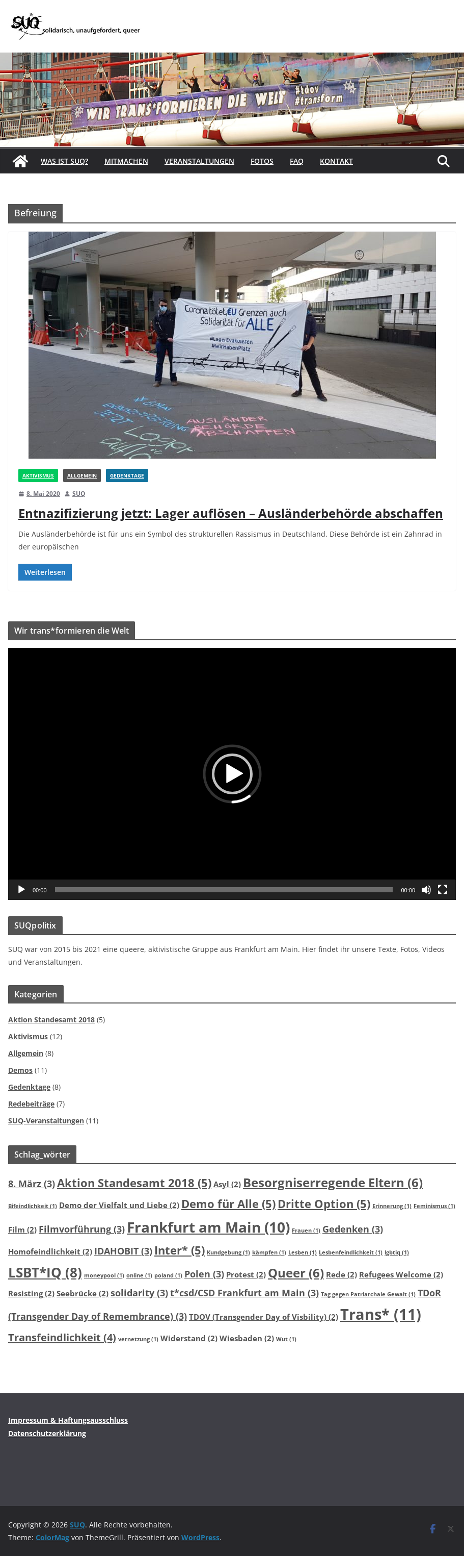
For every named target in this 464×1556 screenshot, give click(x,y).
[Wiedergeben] (21, 890)
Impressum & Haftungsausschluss (68, 1420)
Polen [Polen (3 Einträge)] (204, 1274)
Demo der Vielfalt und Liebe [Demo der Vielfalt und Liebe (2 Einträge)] (119, 1205)
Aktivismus (38, 475)
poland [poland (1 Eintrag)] (168, 1275)
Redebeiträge (31, 1104)
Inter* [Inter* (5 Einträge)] (179, 1250)
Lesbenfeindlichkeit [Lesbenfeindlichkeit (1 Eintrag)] (351, 1252)
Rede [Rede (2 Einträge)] (341, 1274)
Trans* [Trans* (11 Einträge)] (380, 1314)
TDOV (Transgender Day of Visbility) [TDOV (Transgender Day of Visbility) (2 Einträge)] (263, 1317)
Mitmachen (126, 161)
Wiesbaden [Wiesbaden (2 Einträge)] (247, 1338)
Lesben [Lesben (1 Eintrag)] (302, 1252)
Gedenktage (127, 475)
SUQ (79, 493)
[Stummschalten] (426, 890)
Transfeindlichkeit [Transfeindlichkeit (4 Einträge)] (62, 1337)
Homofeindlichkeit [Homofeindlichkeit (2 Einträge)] (50, 1251)
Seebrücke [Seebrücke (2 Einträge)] (82, 1293)
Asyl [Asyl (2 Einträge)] (227, 1184)
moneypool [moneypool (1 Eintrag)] (104, 1275)
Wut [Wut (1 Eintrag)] (286, 1339)
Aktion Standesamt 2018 (51, 1019)
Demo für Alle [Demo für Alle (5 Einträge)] (228, 1203)
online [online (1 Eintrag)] (139, 1275)
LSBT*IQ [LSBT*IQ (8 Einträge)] (45, 1272)
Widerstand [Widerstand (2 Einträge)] (188, 1338)
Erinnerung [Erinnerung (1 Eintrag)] (392, 1206)
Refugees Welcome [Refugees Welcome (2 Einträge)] (401, 1274)
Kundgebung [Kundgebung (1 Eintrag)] (228, 1252)
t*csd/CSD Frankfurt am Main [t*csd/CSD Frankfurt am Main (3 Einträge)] (244, 1293)
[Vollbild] (443, 890)
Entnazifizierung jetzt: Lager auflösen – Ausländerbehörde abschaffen (230, 513)
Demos (20, 1070)
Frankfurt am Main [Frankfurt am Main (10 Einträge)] (208, 1227)
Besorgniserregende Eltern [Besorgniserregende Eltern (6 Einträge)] (333, 1182)
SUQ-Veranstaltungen (46, 1120)
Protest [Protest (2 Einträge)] (246, 1274)
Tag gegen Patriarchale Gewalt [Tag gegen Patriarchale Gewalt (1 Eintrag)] (368, 1294)
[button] (232, 774)
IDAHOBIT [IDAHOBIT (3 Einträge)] (123, 1251)
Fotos (262, 161)
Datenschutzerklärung (47, 1433)
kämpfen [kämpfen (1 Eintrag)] (269, 1252)
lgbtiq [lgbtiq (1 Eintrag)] (397, 1252)
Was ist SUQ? (64, 161)
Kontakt (336, 161)
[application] (232, 774)
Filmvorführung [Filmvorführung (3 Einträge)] (82, 1229)
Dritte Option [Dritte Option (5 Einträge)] (324, 1203)
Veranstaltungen (199, 161)
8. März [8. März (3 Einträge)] (31, 1183)
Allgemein (82, 475)
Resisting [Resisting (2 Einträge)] (31, 1293)
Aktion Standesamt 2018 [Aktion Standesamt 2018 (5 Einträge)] (134, 1182)
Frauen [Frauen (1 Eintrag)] (306, 1230)
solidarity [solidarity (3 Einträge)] (139, 1293)
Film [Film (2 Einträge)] (22, 1229)
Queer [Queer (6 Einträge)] (296, 1273)
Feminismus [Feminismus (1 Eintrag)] (434, 1206)
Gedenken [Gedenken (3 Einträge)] (352, 1229)
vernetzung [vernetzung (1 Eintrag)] (138, 1339)
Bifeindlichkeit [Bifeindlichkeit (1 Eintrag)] (32, 1206)
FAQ (297, 161)
